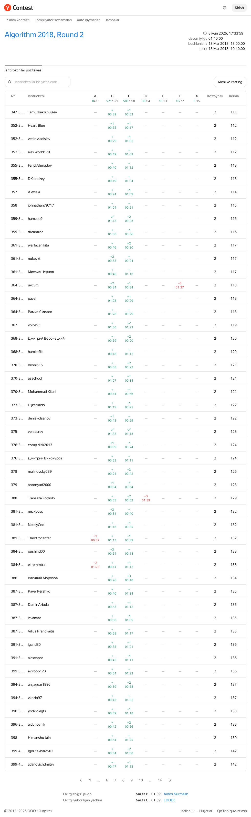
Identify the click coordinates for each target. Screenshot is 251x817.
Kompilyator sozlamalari (53, 20)
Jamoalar (112, 20)
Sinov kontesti (18, 20)
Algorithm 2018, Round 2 (44, 34)
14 (160, 780)
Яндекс (44, 811)
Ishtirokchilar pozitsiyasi (23, 70)
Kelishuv (187, 811)
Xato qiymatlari (88, 20)
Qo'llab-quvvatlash (232, 811)
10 (141, 780)
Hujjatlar (205, 811)
